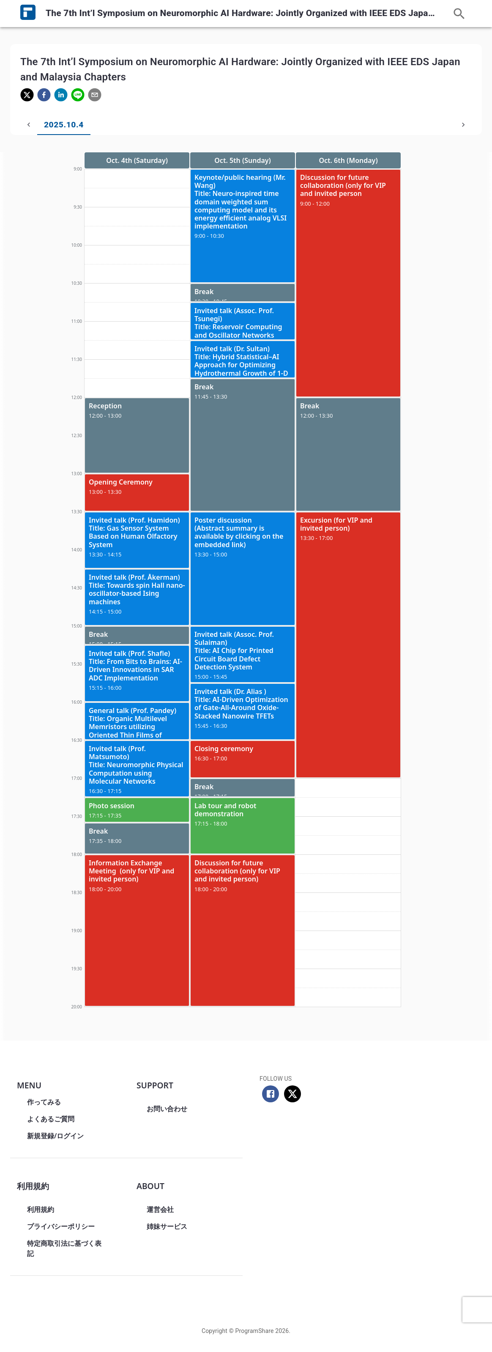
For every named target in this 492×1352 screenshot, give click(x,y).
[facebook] (44, 96)
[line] (78, 96)
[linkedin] (61, 96)
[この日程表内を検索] (459, 13)
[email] (94, 96)
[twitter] (27, 96)
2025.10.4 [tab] (47, 125)
